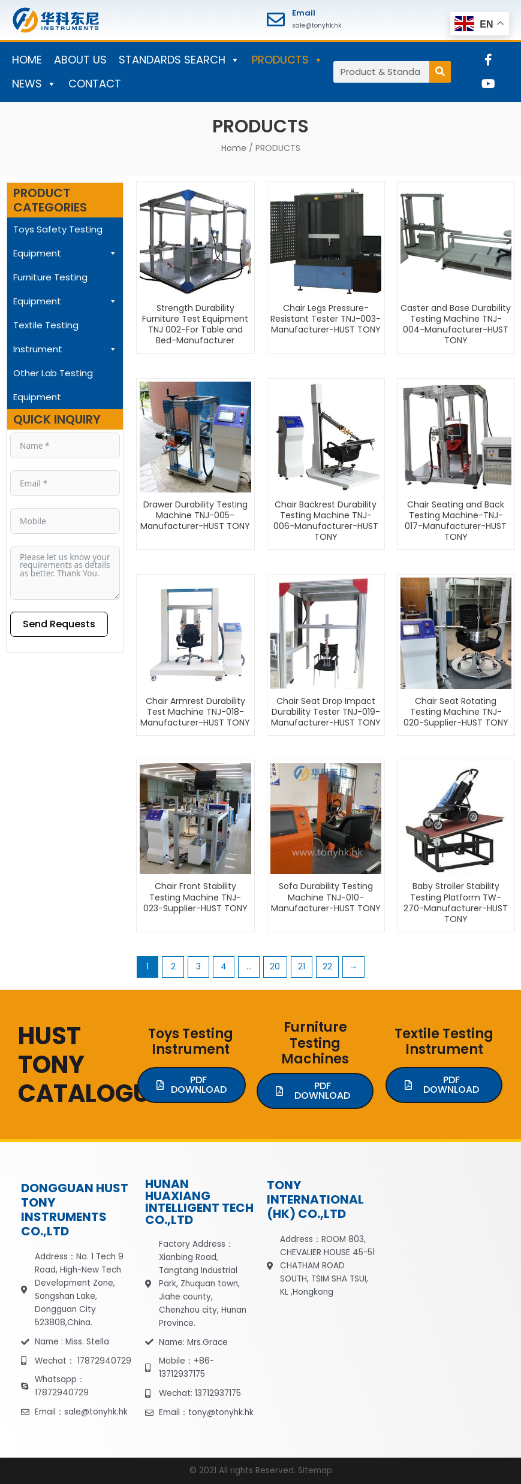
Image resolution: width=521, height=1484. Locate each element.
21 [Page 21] (301, 966)
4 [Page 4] (224, 966)
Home (233, 148)
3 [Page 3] (198, 966)
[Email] (276, 20)
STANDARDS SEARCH (179, 60)
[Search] (440, 72)
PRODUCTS (287, 60)
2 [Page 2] (173, 966)
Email (303, 13)
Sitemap (315, 1470)
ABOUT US (80, 59)
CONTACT (94, 83)
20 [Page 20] (275, 966)
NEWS (34, 84)
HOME (27, 59)
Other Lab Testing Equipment (53, 385)
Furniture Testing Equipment (65, 292)
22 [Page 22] (327, 966)
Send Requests (59, 624)
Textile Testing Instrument (65, 340)
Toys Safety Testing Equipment (65, 244)
